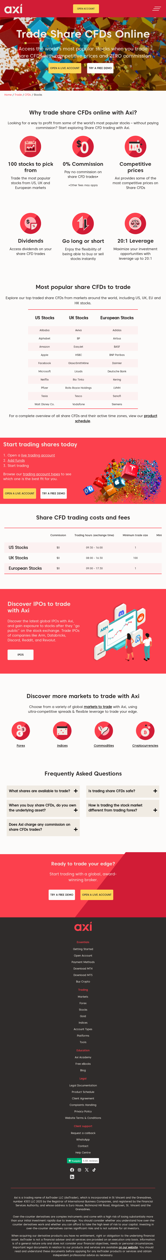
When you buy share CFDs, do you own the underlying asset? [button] (43, 807)
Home (8, 94)
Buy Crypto (83, 981)
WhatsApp (83, 1139)
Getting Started (83, 949)
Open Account (86, 8)
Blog (83, 1070)
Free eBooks (83, 1063)
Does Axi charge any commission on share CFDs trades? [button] (43, 827)
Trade (18, 94)
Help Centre (83, 1152)
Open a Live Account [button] (65, 68)
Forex (83, 1003)
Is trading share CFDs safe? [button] (122, 791)
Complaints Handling (83, 1105)
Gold (83, 1016)
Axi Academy (83, 1057)
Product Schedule (83, 1092)
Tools (83, 1042)
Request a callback (83, 1133)
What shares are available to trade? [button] (43, 791)
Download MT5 (83, 975)
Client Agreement (83, 1098)
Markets (83, 996)
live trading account (38, 455)
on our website (128, 1247)
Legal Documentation (83, 1085)
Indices (62, 745)
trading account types (41, 474)
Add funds (16, 460)
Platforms (83, 1035)
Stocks (83, 1009)
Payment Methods (83, 962)
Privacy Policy (83, 1111)
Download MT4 (83, 968)
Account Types (83, 1029)
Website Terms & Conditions (83, 1118)
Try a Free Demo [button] (100, 68)
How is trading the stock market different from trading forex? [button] (122, 807)
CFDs (28, 94)
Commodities (104, 745)
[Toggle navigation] (157, 8)
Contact (83, 1146)
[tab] (43, 792)
